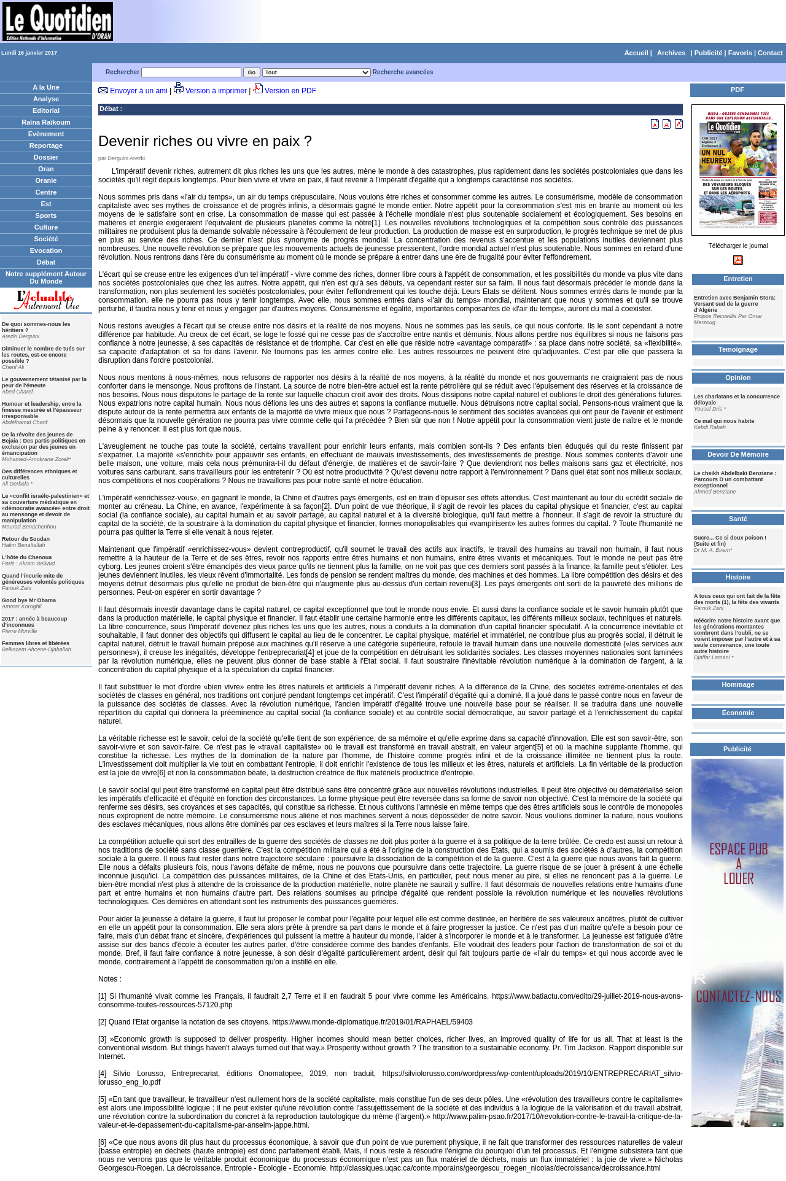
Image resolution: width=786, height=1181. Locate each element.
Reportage (46, 145)
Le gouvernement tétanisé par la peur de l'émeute (44, 382)
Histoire (738, 577)
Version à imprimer (216, 91)
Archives (671, 52)
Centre (46, 192)
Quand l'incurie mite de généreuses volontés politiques (43, 579)
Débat (46, 262)
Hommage (738, 684)
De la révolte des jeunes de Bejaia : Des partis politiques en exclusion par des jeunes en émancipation (43, 444)
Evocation (46, 250)
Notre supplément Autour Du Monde (46, 277)
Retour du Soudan (26, 539)
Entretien (738, 278)
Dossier (46, 157)
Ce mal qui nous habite (724, 421)
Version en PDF (290, 91)
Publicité (709, 52)
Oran (46, 168)
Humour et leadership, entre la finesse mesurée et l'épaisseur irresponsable (42, 410)
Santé (738, 518)
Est (46, 203)
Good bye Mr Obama (29, 600)
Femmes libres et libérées (35, 643)
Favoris (740, 52)
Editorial (46, 110)
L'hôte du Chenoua (27, 557)
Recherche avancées (403, 72)
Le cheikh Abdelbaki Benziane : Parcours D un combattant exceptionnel (735, 479)
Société (46, 238)
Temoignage (738, 349)
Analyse (46, 99)
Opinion (738, 377)
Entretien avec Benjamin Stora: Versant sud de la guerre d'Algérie (735, 304)
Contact (770, 52)
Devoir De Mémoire (738, 454)
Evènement (46, 133)
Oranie (46, 180)
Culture (46, 227)
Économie (738, 712)
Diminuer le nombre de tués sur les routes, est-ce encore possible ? (43, 355)
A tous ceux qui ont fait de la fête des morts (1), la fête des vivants (737, 599)
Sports (46, 215)
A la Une (46, 87)
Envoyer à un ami (138, 91)
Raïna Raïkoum (45, 122)
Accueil (636, 52)
